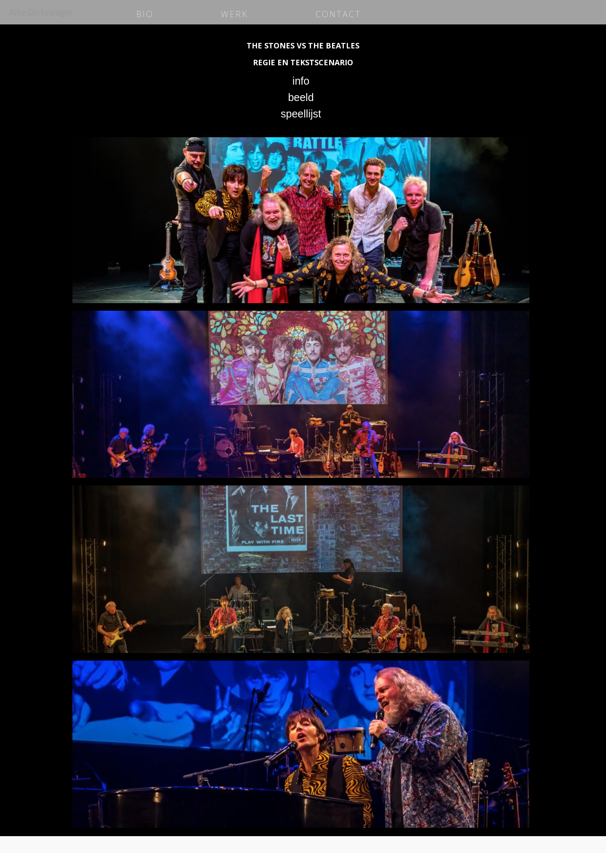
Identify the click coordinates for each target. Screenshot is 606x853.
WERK (234, 14)
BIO (145, 14)
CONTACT (338, 14)
